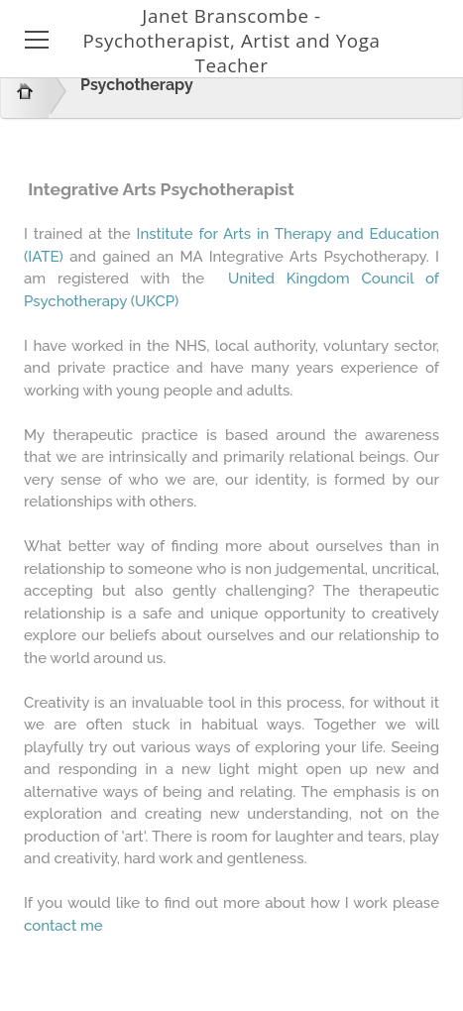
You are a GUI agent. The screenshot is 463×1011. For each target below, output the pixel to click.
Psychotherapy (136, 84)
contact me (63, 926)
